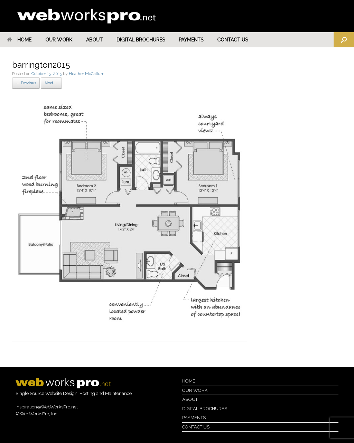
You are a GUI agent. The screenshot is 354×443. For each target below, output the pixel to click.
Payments (191, 40)
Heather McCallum (86, 73)
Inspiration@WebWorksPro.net (47, 406)
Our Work (58, 40)
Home (19, 40)
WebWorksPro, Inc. (39, 413)
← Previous (26, 83)
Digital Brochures (141, 40)
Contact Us (232, 40)
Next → (51, 83)
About (94, 40)
